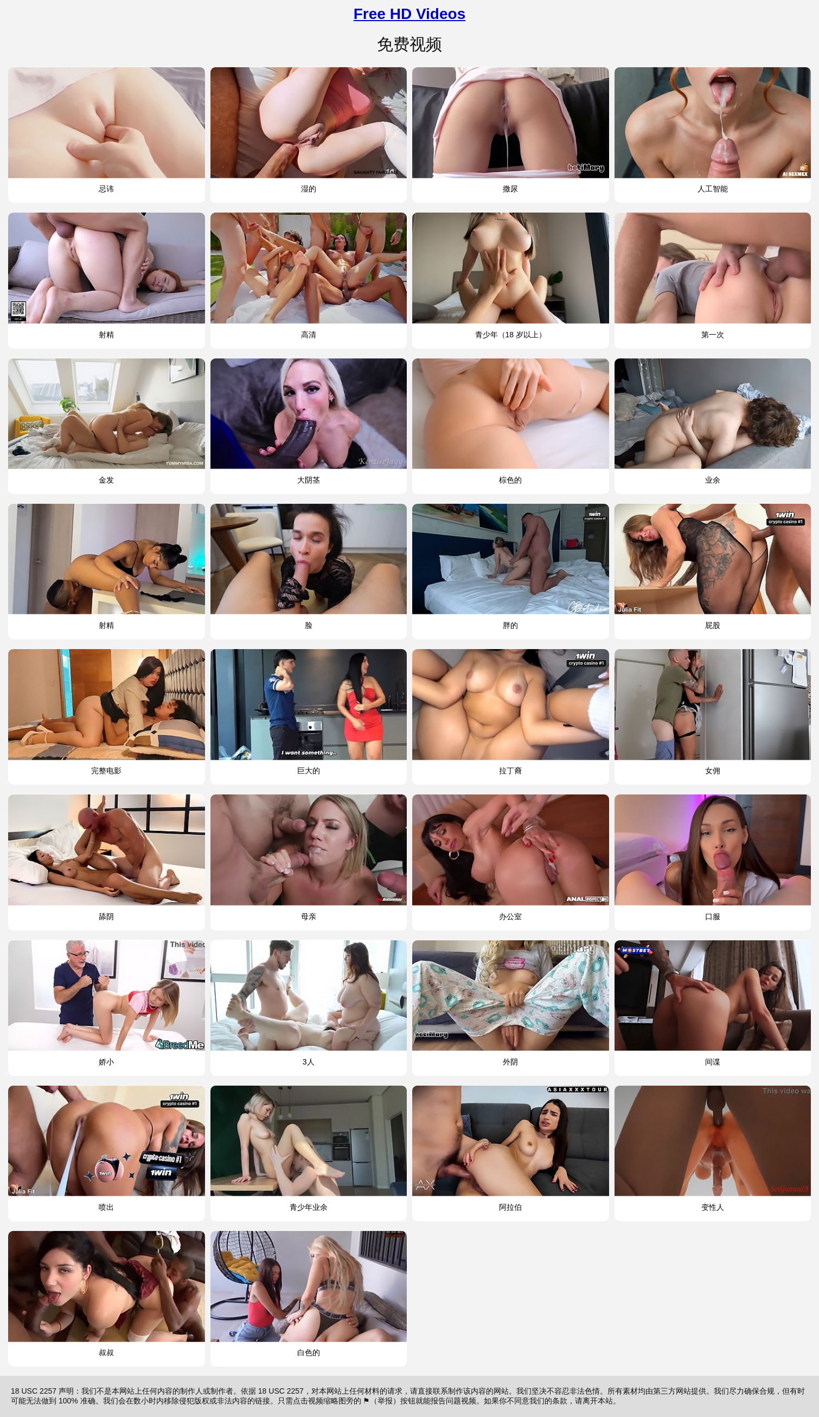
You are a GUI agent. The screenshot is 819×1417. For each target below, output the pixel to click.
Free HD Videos (409, 13)
